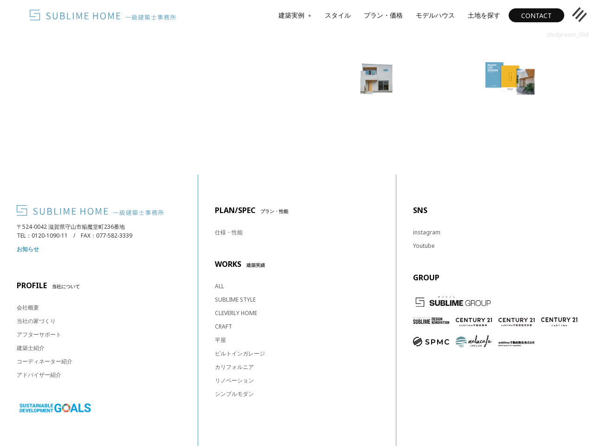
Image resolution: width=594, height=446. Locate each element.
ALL (219, 286)
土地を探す (484, 15)
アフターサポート (39, 334)
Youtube (424, 246)
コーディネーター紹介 (44, 361)
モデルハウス (435, 15)
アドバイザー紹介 (39, 375)
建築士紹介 (31, 348)
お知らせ (28, 249)
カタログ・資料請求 (510, 131)
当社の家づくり (36, 321)
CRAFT (223, 326)
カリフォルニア (234, 367)
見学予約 (376, 131)
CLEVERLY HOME (236, 313)
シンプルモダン (234, 394)
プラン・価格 (383, 15)
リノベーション (234, 380)
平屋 (220, 340)
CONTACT (536, 15)
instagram (426, 232)
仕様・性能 (229, 232)
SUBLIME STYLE (235, 300)
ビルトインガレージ (240, 353)
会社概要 (28, 307)
